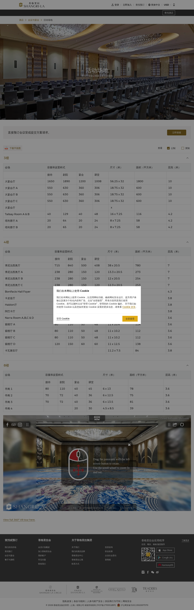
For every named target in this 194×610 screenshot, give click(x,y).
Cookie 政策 (128, 306)
